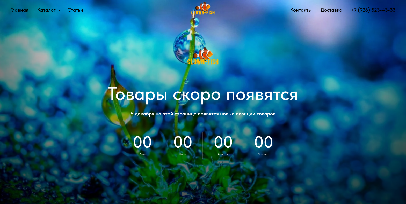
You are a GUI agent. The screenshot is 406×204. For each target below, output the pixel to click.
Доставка (331, 10)
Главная (19, 10)
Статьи (75, 10)
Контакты (301, 10)
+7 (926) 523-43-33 (373, 10)
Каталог (47, 10)
